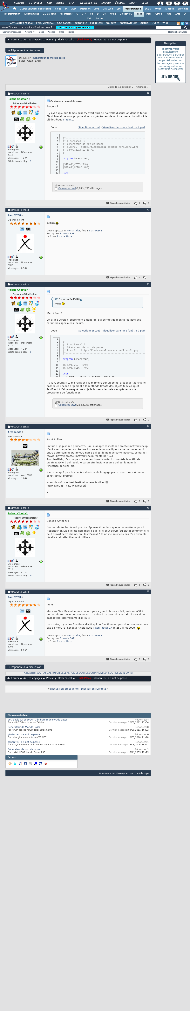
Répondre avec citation (118, 203)
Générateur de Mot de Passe (24, 727)
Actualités (29, 673)
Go (104, 14)
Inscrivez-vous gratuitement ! (75, 27)
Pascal (139, 14)
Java (96, 9)
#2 (148, 209)
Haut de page (142, 773)
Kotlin (113, 14)
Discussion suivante (93, 689)
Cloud (58, 9)
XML (89, 18)
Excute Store (64, 236)
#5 (148, 507)
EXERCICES (96, 23)
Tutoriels (35, 3)
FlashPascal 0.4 (102, 628)
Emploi (106, 3)
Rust (168, 14)
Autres (99, 18)
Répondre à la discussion (24, 50)
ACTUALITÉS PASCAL (21, 23)
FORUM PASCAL (45, 23)
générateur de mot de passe (24, 734)
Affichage (141, 87)
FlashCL (68, 119)
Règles (71, 32)
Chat (72, 3)
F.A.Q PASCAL (64, 23)
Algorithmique (31, 14)
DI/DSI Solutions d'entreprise (35, 9)
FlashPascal (95, 230)
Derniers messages (12, 32)
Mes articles (73, 230)
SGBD (148, 9)
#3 (148, 284)
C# (91, 14)
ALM (73, 9)
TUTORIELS (81, 23)
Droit (133, 3)
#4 (148, 426)
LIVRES (155, 23)
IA (66, 9)
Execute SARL (68, 233)
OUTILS (144, 23)
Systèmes (183, 9)
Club (144, 3)
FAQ (49, 3)
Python (158, 14)
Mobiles (169, 9)
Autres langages (32, 39)
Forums (18, 3)
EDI (119, 9)
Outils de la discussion (119, 87)
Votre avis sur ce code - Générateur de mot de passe (37, 719)
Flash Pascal (65, 39)
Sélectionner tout (89, 127)
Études (120, 3)
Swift (177, 14)
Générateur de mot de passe (49, 57)
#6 (148, 591)
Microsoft (85, 9)
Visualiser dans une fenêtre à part (123, 127)
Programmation (133, 9)
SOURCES (111, 23)
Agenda (51, 32)
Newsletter (88, 3)
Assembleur (66, 14)
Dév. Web (108, 9)
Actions (28, 32)
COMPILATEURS (128, 23)
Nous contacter (107, 773)
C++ (84, 14)
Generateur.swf (67, 188)
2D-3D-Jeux (49, 14)
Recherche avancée (177, 32)
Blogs (60, 3)
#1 (148, 93)
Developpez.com (124, 773)
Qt (185, 14)
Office (158, 9)
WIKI (165, 23)
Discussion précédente (64, 689)
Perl (148, 14)
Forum (15, 39)
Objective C (126, 14)
